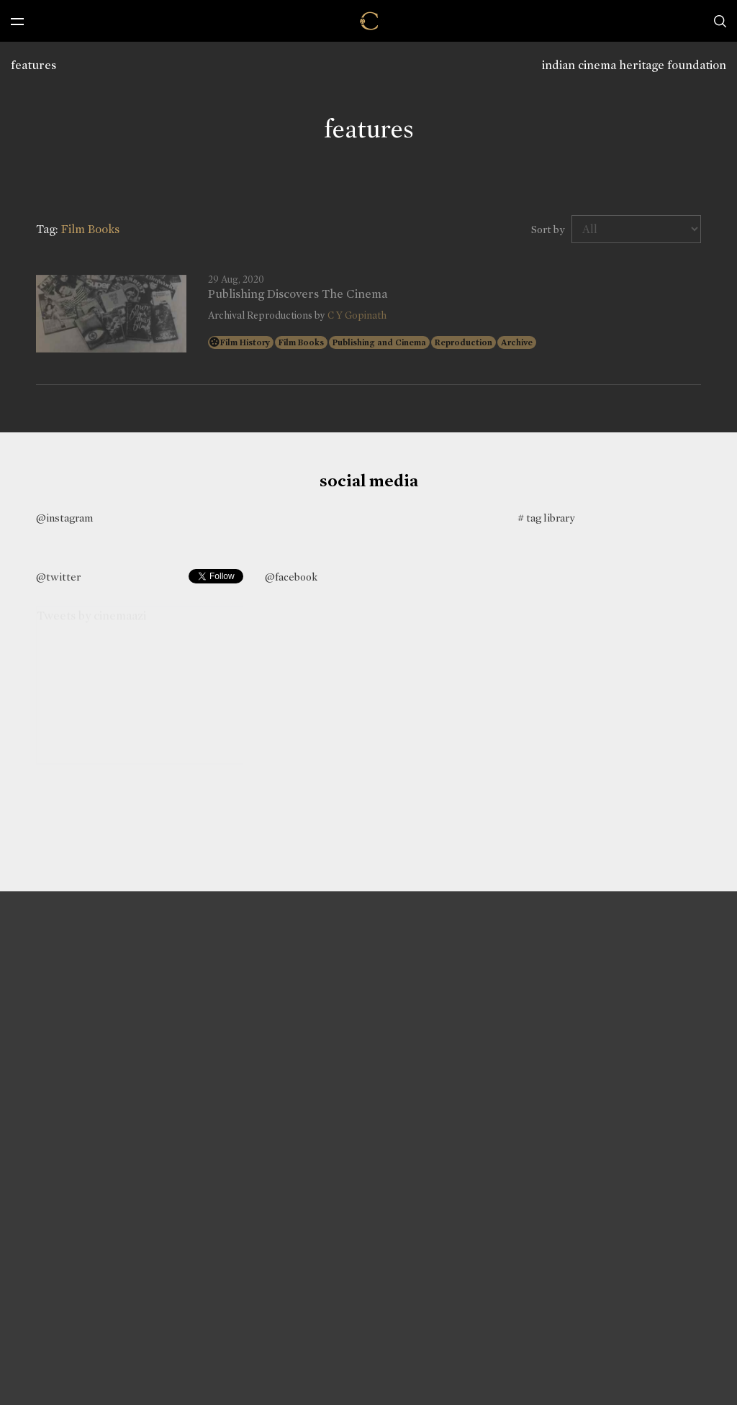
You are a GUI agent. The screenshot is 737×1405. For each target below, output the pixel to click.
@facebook (291, 576)
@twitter (58, 576)
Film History (245, 342)
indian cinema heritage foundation (634, 65)
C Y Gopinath (356, 315)
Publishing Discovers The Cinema (297, 294)
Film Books (301, 342)
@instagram (64, 517)
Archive (517, 342)
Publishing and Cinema (379, 342)
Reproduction (463, 342)
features (33, 65)
